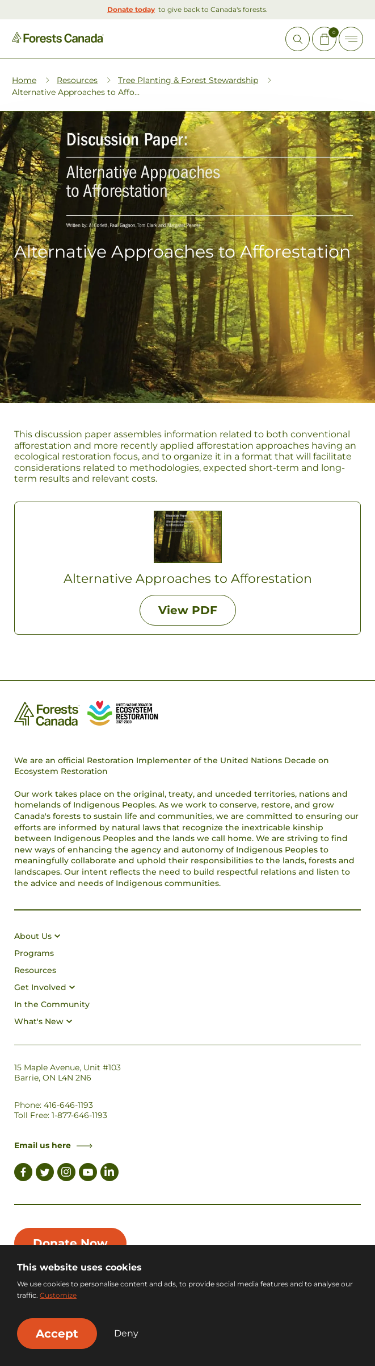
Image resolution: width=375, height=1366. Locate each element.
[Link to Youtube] (88, 1174)
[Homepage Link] (58, 40)
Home (24, 80)
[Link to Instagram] (66, 1174)
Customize (58, 1295)
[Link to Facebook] (23, 1174)
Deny (126, 1333)
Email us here (53, 1145)
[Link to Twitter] (45, 1174)
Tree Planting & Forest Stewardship (188, 80)
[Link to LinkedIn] (109, 1174)
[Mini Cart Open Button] (324, 39)
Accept (57, 1333)
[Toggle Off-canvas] (351, 39)
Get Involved (44, 987)
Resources (77, 80)
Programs (34, 953)
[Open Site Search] (297, 39)
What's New (43, 1021)
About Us (37, 936)
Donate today (131, 9)
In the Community (52, 1004)
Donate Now (70, 1243)
